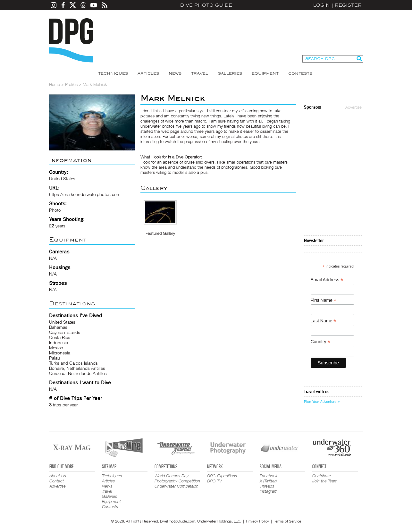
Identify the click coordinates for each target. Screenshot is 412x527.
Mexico (56, 347)
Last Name (323, 321)
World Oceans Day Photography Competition (177, 478)
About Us (57, 475)
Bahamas (58, 327)
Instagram (269, 491)
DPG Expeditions (222, 475)
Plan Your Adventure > (322, 401)
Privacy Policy (257, 521)
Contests (300, 73)
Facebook (268, 475)
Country (320, 342)
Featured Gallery (160, 233)
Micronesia (59, 352)
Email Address (327, 280)
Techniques (113, 73)
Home (54, 84)
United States (62, 322)
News (175, 73)
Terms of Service (287, 521)
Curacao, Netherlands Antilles (78, 373)
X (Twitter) (268, 480)
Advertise (353, 107)
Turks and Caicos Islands (73, 363)
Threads (267, 486)
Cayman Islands (64, 332)
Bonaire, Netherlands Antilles (77, 368)
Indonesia (58, 342)
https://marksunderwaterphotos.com (85, 194)
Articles (148, 73)
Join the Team (325, 480)
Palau (54, 358)
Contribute (321, 475)
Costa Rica (59, 337)
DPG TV (214, 480)
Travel (199, 73)
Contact (56, 480)
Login (321, 5)
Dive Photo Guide (206, 5)
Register (348, 5)
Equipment (265, 73)
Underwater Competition (176, 486)
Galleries (230, 73)
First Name (324, 300)
